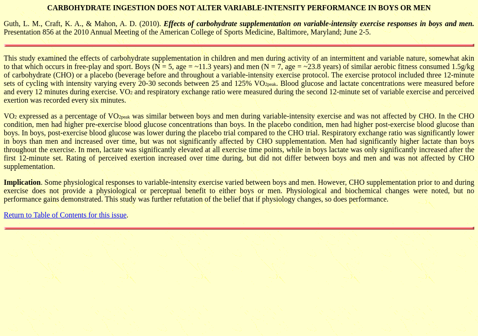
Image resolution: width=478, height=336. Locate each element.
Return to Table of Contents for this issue (65, 215)
